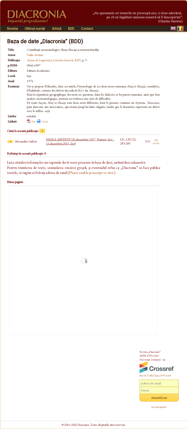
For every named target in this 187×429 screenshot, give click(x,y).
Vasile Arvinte (35, 55)
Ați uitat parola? (159, 407)
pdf (33, 121)
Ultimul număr (35, 29)
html (45, 121)
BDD (71, 29)
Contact (87, 29)
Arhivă (56, 29)
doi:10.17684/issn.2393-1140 (155, 375)
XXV (77, 60)
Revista (12, 29)
